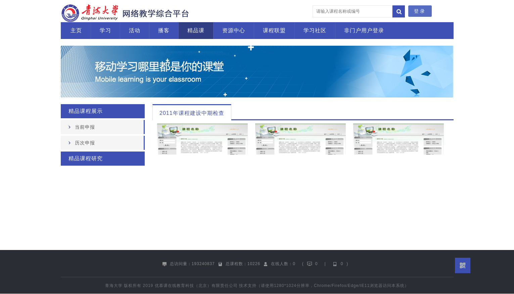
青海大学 (114, 285)
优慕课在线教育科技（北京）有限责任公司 (196, 285)
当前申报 (85, 127)
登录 (420, 11)
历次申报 (85, 142)
